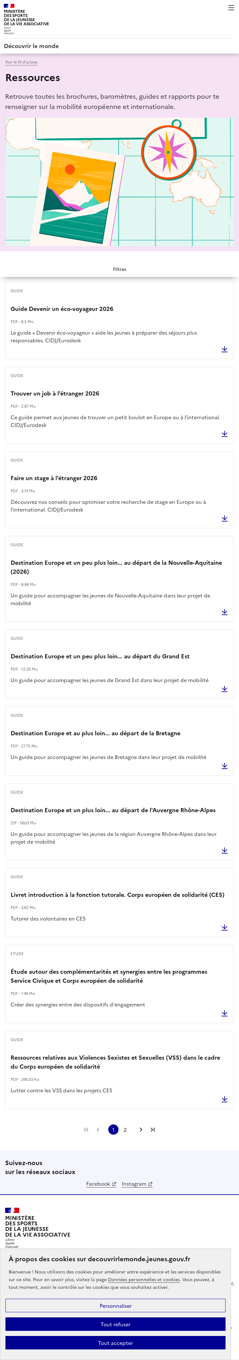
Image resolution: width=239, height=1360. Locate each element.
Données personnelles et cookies (144, 1279)
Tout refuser (115, 1324)
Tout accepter (115, 1342)
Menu (231, 7)
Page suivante (141, 1129)
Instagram (134, 1183)
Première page (86, 1129)
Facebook (98, 1183)
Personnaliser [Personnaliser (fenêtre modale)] (116, 1305)
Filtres (119, 269)
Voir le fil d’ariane (21, 61)
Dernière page (152, 1129)
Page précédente (98, 1129)
